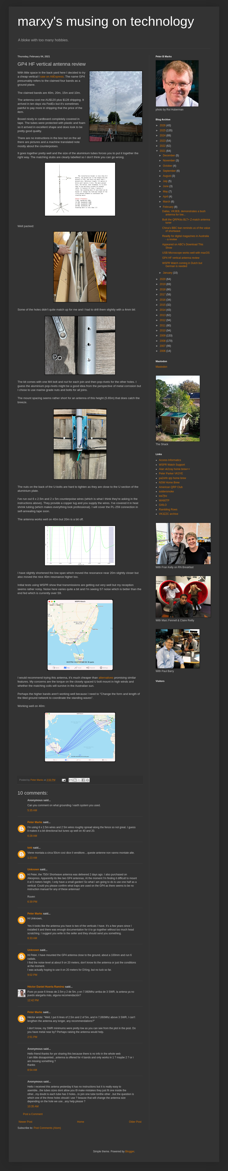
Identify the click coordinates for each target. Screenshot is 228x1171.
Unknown (33, 869)
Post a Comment (33, 1114)
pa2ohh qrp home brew (172, 478)
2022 (163, 145)
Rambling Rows (168, 509)
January (168, 272)
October (168, 165)
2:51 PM (32, 1037)
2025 (163, 130)
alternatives (106, 677)
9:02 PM (32, 974)
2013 (163, 315)
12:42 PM (33, 1000)
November (169, 160)
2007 (163, 345)
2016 (163, 299)
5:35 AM (32, 810)
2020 (163, 279)
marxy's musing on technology (106, 21)
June (166, 186)
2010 (163, 330)
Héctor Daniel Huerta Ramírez (45, 986)
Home (80, 1121)
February (168, 206)
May (166, 191)
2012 (163, 320)
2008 (163, 340)
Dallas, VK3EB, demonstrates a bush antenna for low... (183, 213)
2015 (163, 304)
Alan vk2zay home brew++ (174, 469)
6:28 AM (32, 835)
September (169, 170)
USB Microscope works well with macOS (186, 252)
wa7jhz (163, 495)
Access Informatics (170, 460)
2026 (163, 125)
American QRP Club (171, 487)
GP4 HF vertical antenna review (180, 257)
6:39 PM (32, 901)
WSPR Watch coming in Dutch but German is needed (182, 265)
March (167, 201)
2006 (163, 350)
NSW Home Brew (169, 482)
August (167, 175)
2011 (163, 325)
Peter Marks (34, 822)
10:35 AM (33, 1106)
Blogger (129, 1151)
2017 (163, 294)
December (169, 155)
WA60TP (164, 500)
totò (29, 847)
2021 (163, 150)
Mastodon (161, 366)
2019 (163, 284)
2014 (163, 309)
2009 (163, 335)
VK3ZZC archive (168, 513)
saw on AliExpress (52, 76)
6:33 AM (32, 938)
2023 (163, 140)
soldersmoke (166, 491)
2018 (163, 289)
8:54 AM (32, 1070)
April (166, 196)
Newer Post (25, 1121)
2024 (163, 135)
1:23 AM (32, 857)
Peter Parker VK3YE (171, 473)
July (165, 181)
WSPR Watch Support (172, 464)
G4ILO (163, 504)
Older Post (135, 1121)
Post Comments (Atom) (47, 1127)
